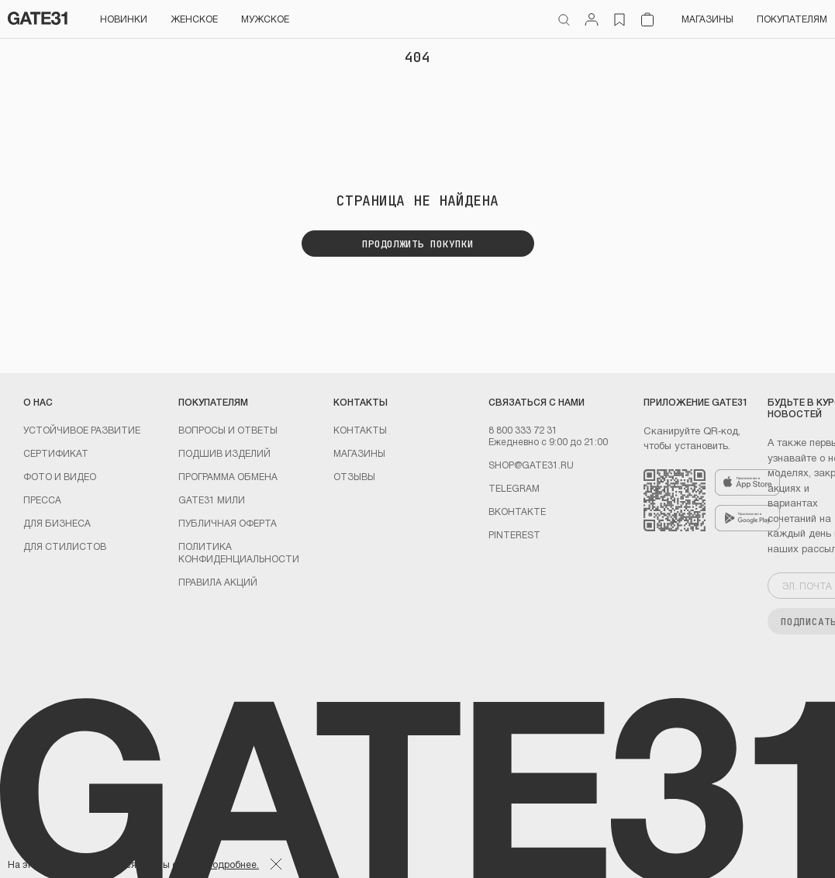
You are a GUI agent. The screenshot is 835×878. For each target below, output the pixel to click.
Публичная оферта (227, 522)
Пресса (42, 499)
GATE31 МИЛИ (211, 499)
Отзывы (354, 476)
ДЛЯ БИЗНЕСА (57, 522)
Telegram (514, 487)
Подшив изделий (224, 453)
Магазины (707, 18)
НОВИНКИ (123, 18)
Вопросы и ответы (228, 429)
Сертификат (55, 453)
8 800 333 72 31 (522, 429)
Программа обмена (228, 476)
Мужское (265, 18)
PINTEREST (514, 534)
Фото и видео (59, 476)
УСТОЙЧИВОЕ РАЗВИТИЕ (81, 429)
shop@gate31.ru (531, 464)
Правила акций (217, 581)
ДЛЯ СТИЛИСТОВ (64, 546)
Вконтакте (517, 511)
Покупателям (792, 18)
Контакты (360, 429)
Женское (194, 18)
